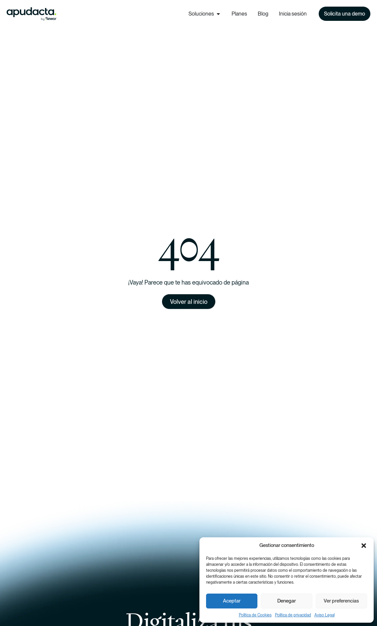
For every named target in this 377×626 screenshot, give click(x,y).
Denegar (286, 601)
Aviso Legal (324, 615)
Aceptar (232, 601)
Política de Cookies (255, 615)
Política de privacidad (293, 615)
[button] (363, 545)
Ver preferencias (341, 601)
